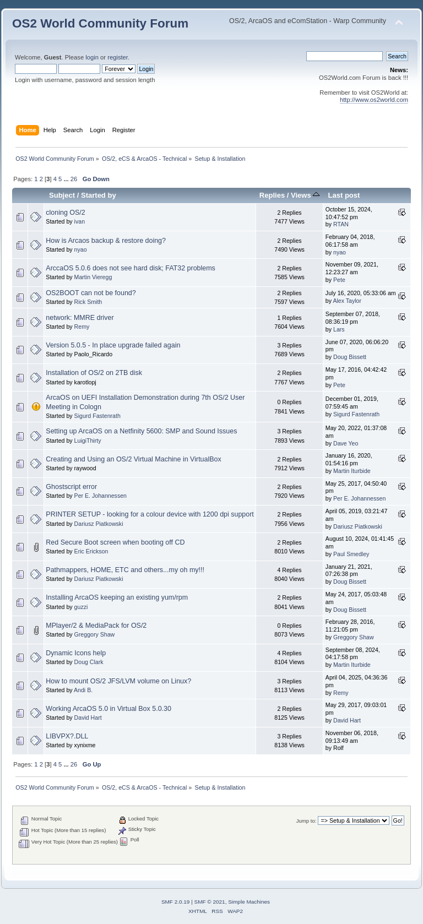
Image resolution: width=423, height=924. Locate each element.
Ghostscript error (71, 487)
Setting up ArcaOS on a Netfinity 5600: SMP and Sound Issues (141, 431)
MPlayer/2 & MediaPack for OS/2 (96, 625)
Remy (82, 326)
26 (73, 179)
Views (305, 195)
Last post (344, 195)
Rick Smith (88, 301)
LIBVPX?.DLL (67, 736)
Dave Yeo (345, 443)
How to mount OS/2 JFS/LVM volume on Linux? (118, 681)
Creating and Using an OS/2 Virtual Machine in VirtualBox (133, 459)
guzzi (81, 607)
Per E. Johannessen (100, 495)
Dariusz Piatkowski (98, 523)
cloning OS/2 (65, 212)
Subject (62, 195)
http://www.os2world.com (374, 99)
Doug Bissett (349, 357)
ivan (79, 221)
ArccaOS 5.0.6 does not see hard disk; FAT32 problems (130, 268)
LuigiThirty (87, 440)
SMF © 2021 (209, 902)
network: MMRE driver (79, 318)
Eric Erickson (91, 551)
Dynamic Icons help (76, 653)
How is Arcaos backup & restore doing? (106, 240)
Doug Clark (89, 662)
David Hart (88, 717)
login (92, 57)
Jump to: (306, 821)
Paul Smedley (351, 554)
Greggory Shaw (94, 634)
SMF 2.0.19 (175, 902)
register (117, 57)
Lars (339, 329)
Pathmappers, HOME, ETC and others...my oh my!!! (125, 570)
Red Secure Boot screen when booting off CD (115, 542)
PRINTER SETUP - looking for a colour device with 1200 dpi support (149, 514)
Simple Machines (249, 902)
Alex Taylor (347, 300)
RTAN (341, 224)
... (66, 179)
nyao (80, 249)
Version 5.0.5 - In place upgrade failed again (113, 345)
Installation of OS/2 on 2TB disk (94, 373)
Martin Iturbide (352, 471)
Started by (98, 195)
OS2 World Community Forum (100, 23)
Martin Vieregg (93, 277)
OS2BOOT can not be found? (90, 293)
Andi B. (83, 690)
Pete (339, 279)
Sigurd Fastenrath (97, 415)
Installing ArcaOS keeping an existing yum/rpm (117, 597)
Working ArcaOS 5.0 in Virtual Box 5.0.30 (108, 709)
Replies (272, 195)
